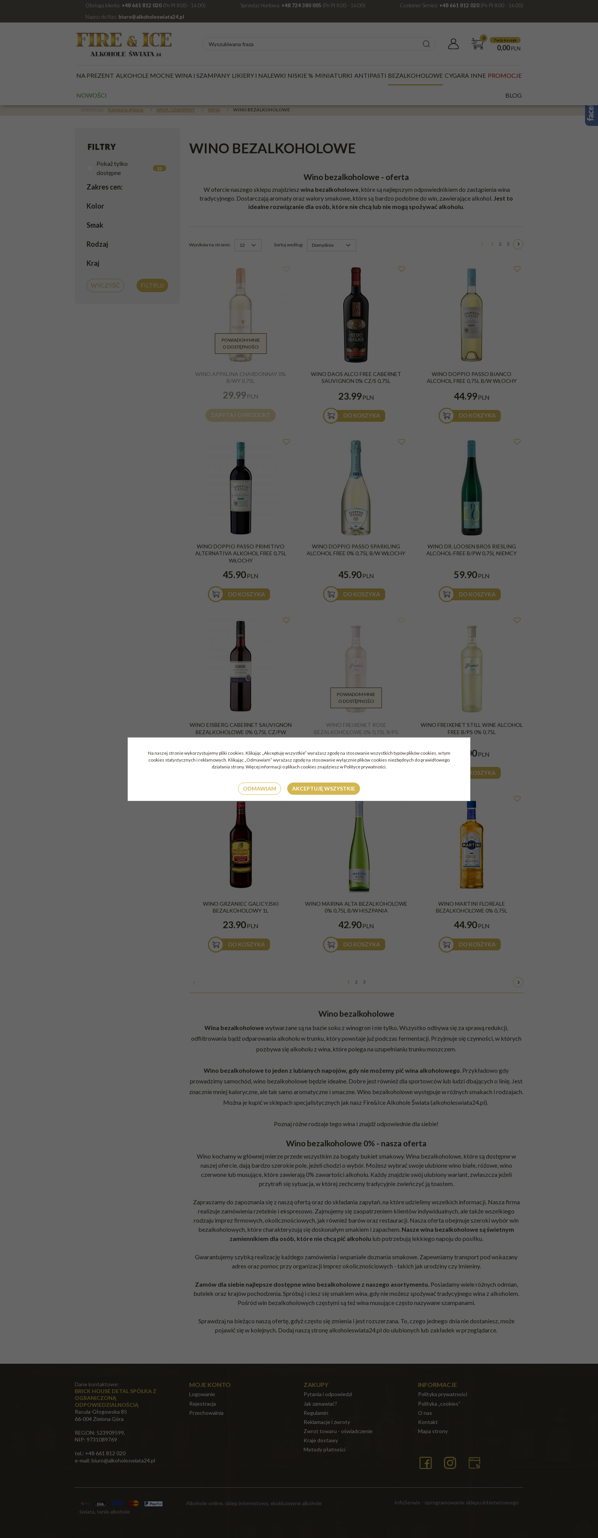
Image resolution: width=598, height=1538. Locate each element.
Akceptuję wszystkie (323, 788)
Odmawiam (259, 788)
